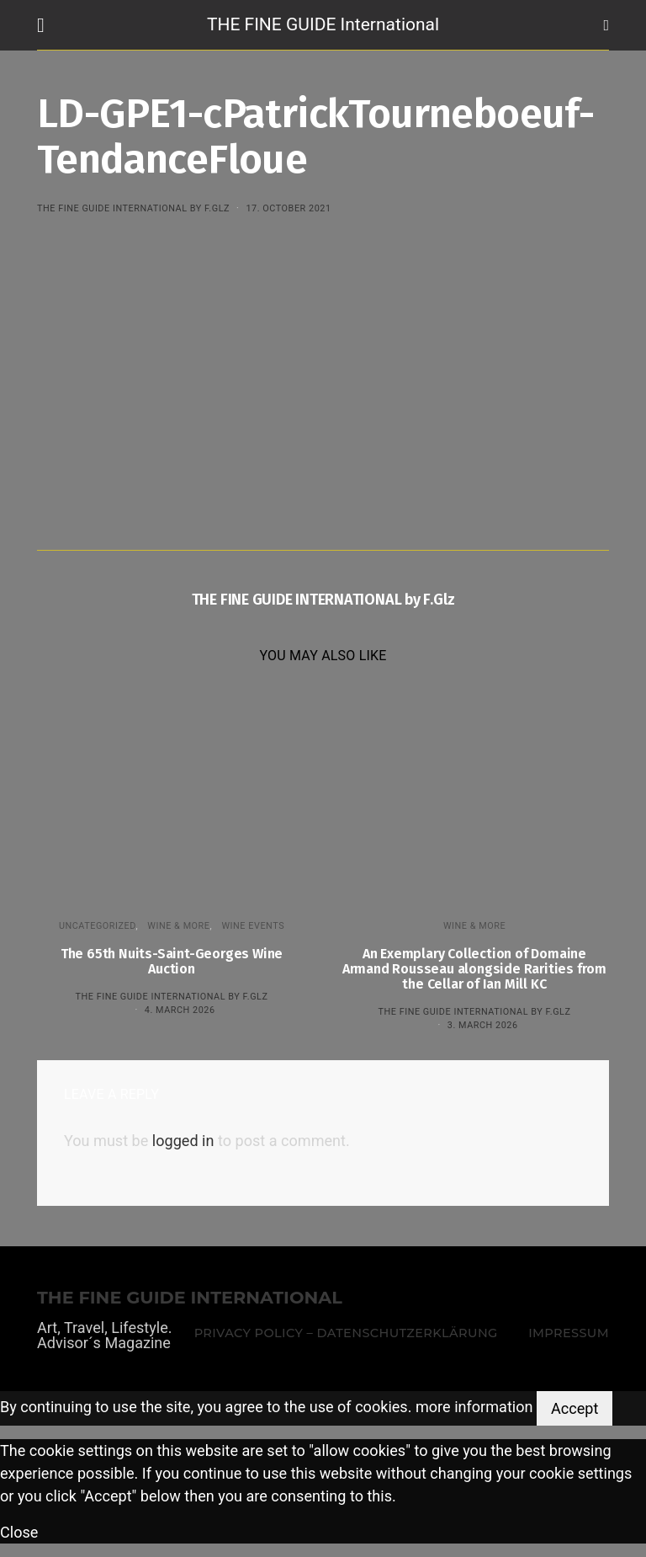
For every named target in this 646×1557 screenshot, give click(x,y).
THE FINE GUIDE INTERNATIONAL (189, 1298)
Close (19, 1532)
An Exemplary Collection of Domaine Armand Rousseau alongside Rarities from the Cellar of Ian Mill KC (474, 969)
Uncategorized (97, 925)
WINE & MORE (178, 925)
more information (474, 1407)
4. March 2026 (180, 1010)
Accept (574, 1408)
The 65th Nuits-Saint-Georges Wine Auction (172, 961)
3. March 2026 (482, 1025)
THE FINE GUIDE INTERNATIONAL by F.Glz (133, 208)
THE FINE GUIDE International (323, 24)
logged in (183, 1140)
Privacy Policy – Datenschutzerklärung (346, 1333)
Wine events (252, 925)
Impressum (568, 1333)
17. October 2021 (288, 208)
